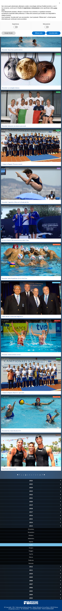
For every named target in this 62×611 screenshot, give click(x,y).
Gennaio (31, 563)
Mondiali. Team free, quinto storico (12, 50)
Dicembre (31, 529)
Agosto (31, 541)
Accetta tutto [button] (53, 33)
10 (40, 475)
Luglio (31, 544)
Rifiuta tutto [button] (39, 33)
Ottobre (31, 535)
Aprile (31, 554)
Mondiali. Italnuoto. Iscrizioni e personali (14, 126)
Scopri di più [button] (9, 33)
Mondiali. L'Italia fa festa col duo (11, 354)
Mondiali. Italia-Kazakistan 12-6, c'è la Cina (14, 278)
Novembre (31, 532)
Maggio (31, 551)
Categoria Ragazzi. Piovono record (12, 164)
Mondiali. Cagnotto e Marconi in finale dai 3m (15, 202)
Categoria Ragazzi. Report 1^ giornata (13, 392)
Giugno (31, 548)
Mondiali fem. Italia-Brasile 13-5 (11, 431)
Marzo (31, 557)
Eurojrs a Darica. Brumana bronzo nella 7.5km (15, 240)
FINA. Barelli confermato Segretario (12, 316)
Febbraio (31, 560)
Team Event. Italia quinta (9, 469)
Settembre (31, 538)
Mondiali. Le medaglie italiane (10, 88)
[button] (59, 3)
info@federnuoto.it (14, 609)
